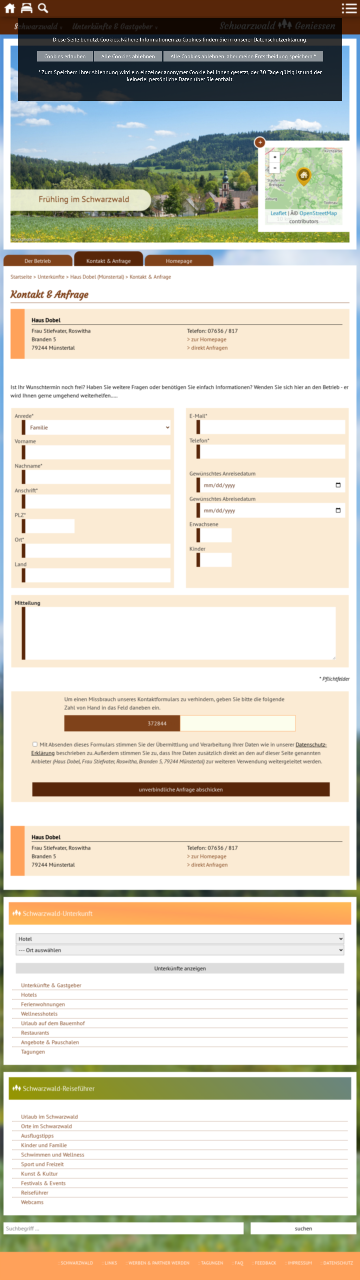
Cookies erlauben (65, 56)
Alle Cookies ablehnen (128, 56)
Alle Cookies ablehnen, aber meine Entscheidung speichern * (243, 56)
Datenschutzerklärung (279, 39)
